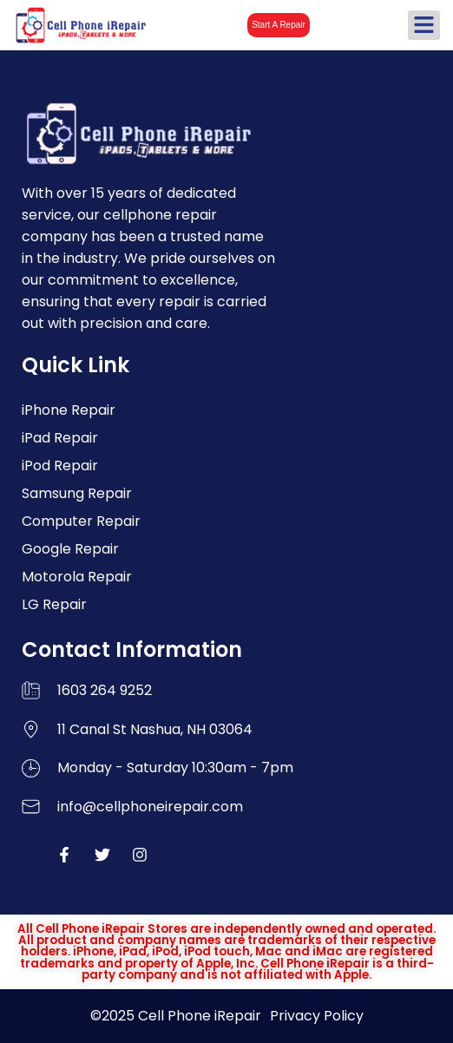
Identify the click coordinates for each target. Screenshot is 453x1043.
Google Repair (70, 549)
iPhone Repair (68, 410)
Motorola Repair (77, 577)
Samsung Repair (77, 493)
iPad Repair (60, 438)
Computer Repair (81, 521)
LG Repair (54, 604)
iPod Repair (60, 466)
